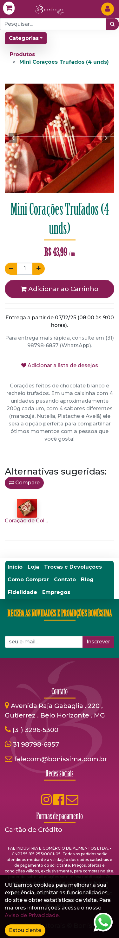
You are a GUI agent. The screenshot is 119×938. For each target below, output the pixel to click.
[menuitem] (15, 567)
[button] (13, 138)
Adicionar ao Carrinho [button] (59, 289)
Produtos (22, 54)
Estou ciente (25, 930)
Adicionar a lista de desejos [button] (59, 365)
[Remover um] (11, 269)
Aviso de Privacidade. (32, 915)
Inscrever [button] (98, 642)
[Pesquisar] (112, 24)
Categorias (24, 38)
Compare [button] (24, 483)
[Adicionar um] (38, 269)
